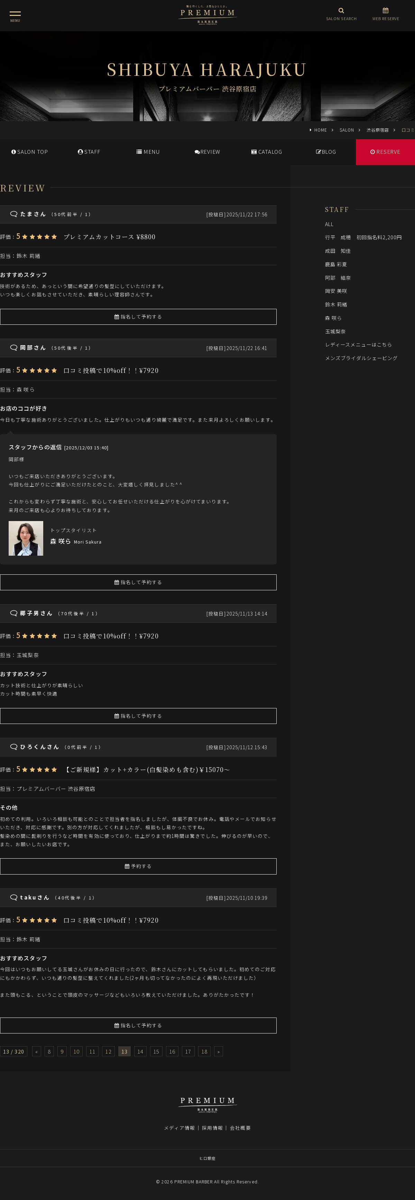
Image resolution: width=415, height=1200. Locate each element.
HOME (320, 130)
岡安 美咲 (336, 290)
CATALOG (266, 151)
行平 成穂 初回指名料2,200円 (363, 237)
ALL (329, 223)
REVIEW (207, 151)
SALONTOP (29, 151)
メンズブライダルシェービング (361, 357)
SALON (347, 130)
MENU (148, 151)
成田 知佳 (338, 250)
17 (188, 1051)
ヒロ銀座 (207, 1158)
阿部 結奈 (338, 277)
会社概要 (240, 1127)
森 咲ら (26, 389)
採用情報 (212, 1127)
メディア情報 (179, 1127)
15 (156, 1051)
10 (76, 1051)
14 (140, 1051)
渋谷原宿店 (378, 130)
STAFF (89, 151)
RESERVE (385, 151)
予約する (138, 865)
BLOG (326, 151)
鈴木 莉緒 (28, 255)
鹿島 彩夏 (336, 264)
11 (92, 1051)
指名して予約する (138, 316)
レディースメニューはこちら (358, 344)
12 (108, 1051)
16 (172, 1051)
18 (204, 1051)
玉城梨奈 (28, 655)
